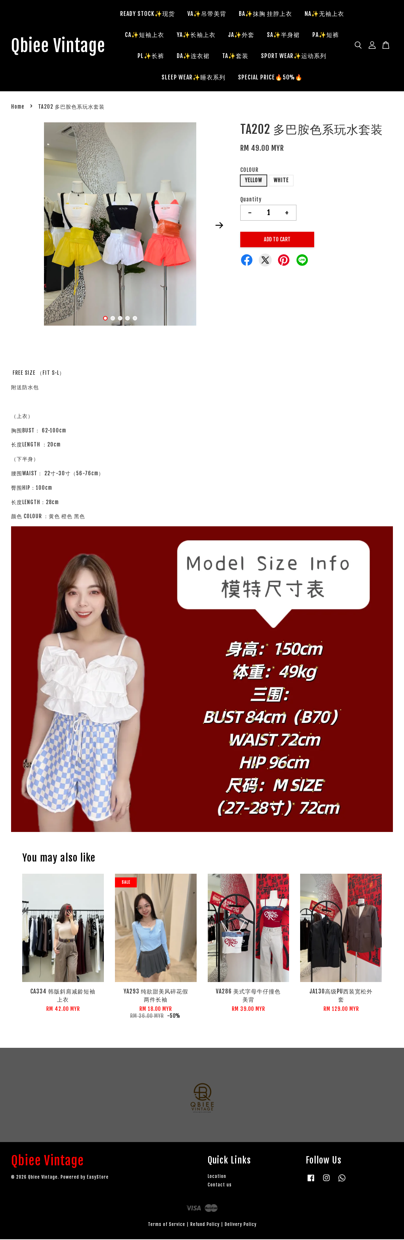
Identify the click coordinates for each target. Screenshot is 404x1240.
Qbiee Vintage (60, 46)
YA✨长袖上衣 (266, 35)
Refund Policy (205, 1225)
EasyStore (98, 1177)
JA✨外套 (311, 35)
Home (17, 107)
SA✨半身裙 (152, 56)
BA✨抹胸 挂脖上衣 (293, 14)
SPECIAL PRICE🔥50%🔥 (311, 77)
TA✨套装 (318, 56)
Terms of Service (166, 1225)
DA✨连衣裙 (276, 56)
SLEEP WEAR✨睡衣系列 (234, 77)
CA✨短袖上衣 (214, 35)
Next (219, 226)
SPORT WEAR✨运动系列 (157, 77)
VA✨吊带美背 (234, 14)
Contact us (220, 1185)
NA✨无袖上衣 (163, 35)
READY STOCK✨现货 (175, 14)
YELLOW (253, 181)
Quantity (251, 200)
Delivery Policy (241, 1225)
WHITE (281, 181)
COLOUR (249, 170)
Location (217, 1177)
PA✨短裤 (194, 56)
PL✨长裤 (234, 56)
